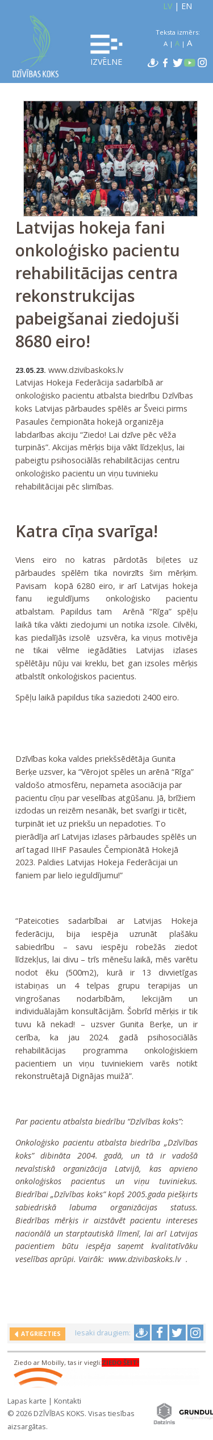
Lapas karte (27, 1401)
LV (167, 6)
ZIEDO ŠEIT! (120, 1362)
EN (186, 6)
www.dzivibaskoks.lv (144, 1259)
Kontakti (67, 1401)
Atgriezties (39, 1334)
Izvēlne (106, 51)
